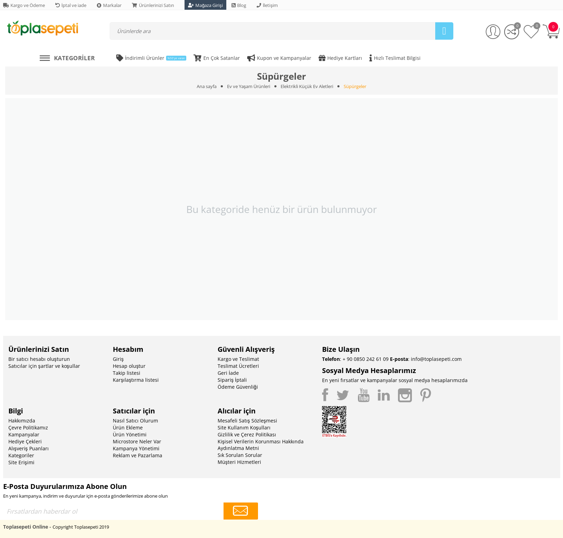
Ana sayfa (207, 86)
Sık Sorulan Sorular (240, 455)
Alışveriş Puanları (28, 448)
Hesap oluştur (129, 366)
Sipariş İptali (232, 380)
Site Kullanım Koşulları (244, 427)
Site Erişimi (21, 462)
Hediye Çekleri (25, 441)
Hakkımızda (21, 420)
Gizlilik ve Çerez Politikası (247, 434)
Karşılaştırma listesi (136, 380)
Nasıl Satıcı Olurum (135, 420)
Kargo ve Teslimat (238, 359)
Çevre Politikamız (28, 427)
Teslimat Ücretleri (238, 366)
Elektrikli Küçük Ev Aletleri (307, 86)
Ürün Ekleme (128, 427)
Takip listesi (126, 373)
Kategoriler (21, 455)
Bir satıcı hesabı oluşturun (39, 359)
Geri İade (228, 373)
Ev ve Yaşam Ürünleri (249, 86)
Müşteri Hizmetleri (239, 462)
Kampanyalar (23, 434)
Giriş (118, 359)
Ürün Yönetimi (130, 434)
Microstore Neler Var (137, 441)
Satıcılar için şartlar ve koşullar (44, 366)
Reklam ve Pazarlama (137, 455)
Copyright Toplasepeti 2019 (81, 527)
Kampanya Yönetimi (136, 448)
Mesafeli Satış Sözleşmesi (247, 420)
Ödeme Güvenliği (238, 386)
